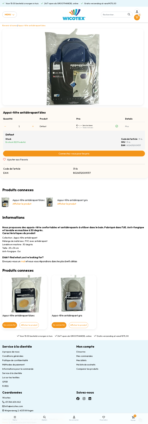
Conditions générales (12, 356)
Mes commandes (84, 356)
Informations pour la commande (17, 369)
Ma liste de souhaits (85, 364)
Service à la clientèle (12, 373)
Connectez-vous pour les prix (74, 153)
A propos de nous (10, 351)
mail (23, 261)
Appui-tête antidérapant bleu (32, 25)
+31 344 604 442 (11, 402)
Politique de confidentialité (15, 360)
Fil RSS (5, 386)
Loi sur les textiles (10, 377)
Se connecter (10, 325)
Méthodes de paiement (13, 364)
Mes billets (81, 360)
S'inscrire (80, 351)
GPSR (5, 381)
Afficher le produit (21, 203)
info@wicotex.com (12, 406)
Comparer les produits (87, 369)
